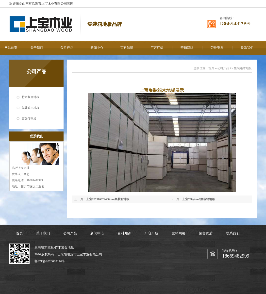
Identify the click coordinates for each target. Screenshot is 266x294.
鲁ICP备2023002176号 (49, 261)
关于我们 (36, 47)
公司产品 (66, 47)
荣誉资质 (217, 47)
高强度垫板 (29, 118)
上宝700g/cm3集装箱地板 (198, 199)
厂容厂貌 (156, 47)
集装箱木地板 (30, 108)
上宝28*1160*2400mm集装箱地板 (107, 199)
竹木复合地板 (30, 97)
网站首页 (10, 47)
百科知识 (126, 47)
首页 (211, 68)
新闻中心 (96, 47)
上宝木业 (83, 254)
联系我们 (247, 47)
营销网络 (187, 47)
